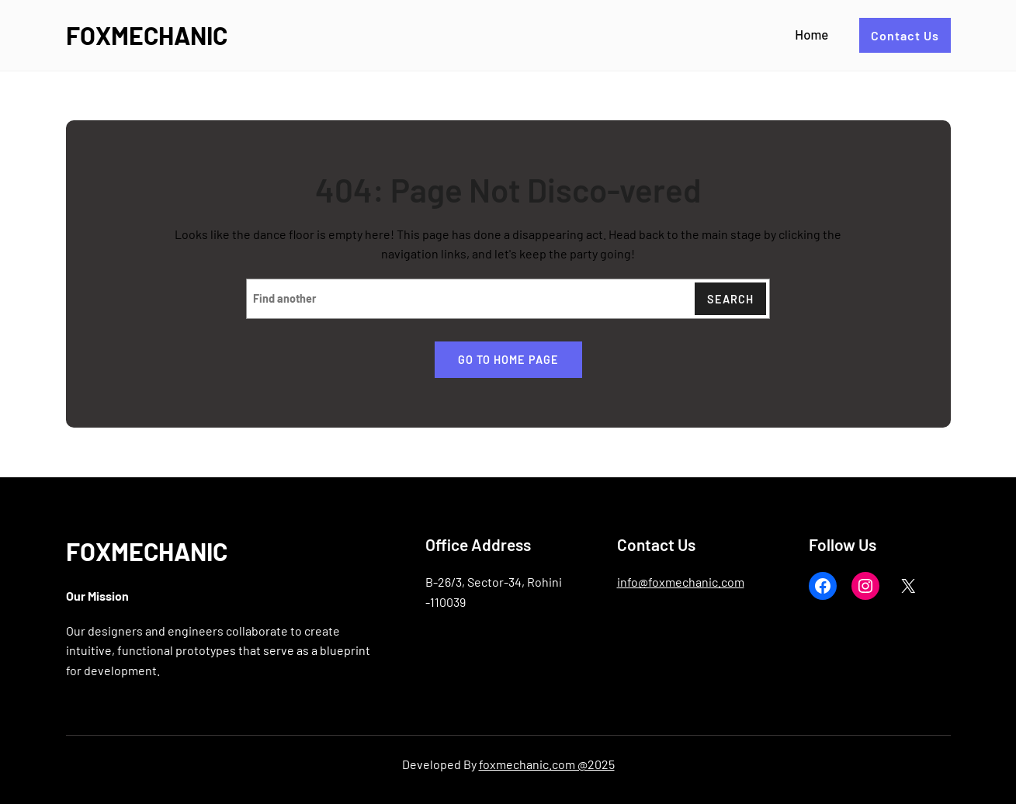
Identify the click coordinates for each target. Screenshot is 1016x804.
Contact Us (905, 35)
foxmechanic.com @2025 (547, 764)
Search (730, 299)
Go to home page (508, 359)
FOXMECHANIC (146, 35)
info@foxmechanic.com (680, 581)
